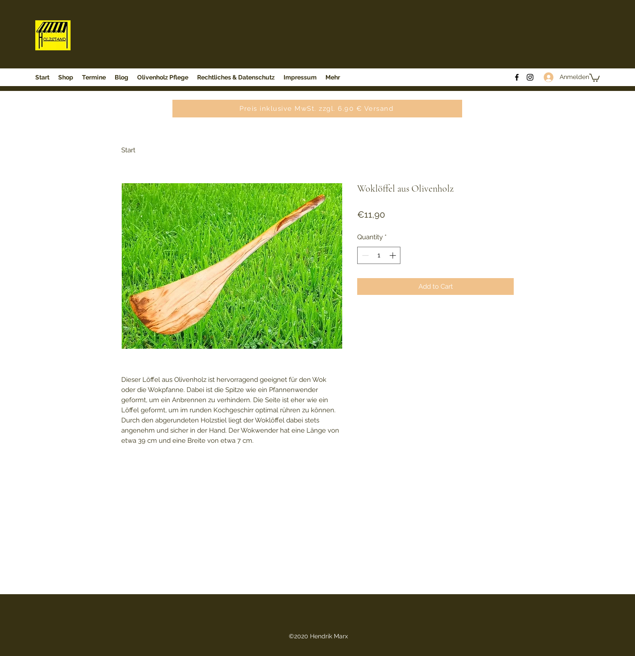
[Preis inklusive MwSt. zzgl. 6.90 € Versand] (317, 108)
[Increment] (394, 255)
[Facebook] (516, 77)
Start (128, 150)
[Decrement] (364, 255)
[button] (594, 77)
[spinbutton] (379, 255)
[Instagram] (530, 77)
